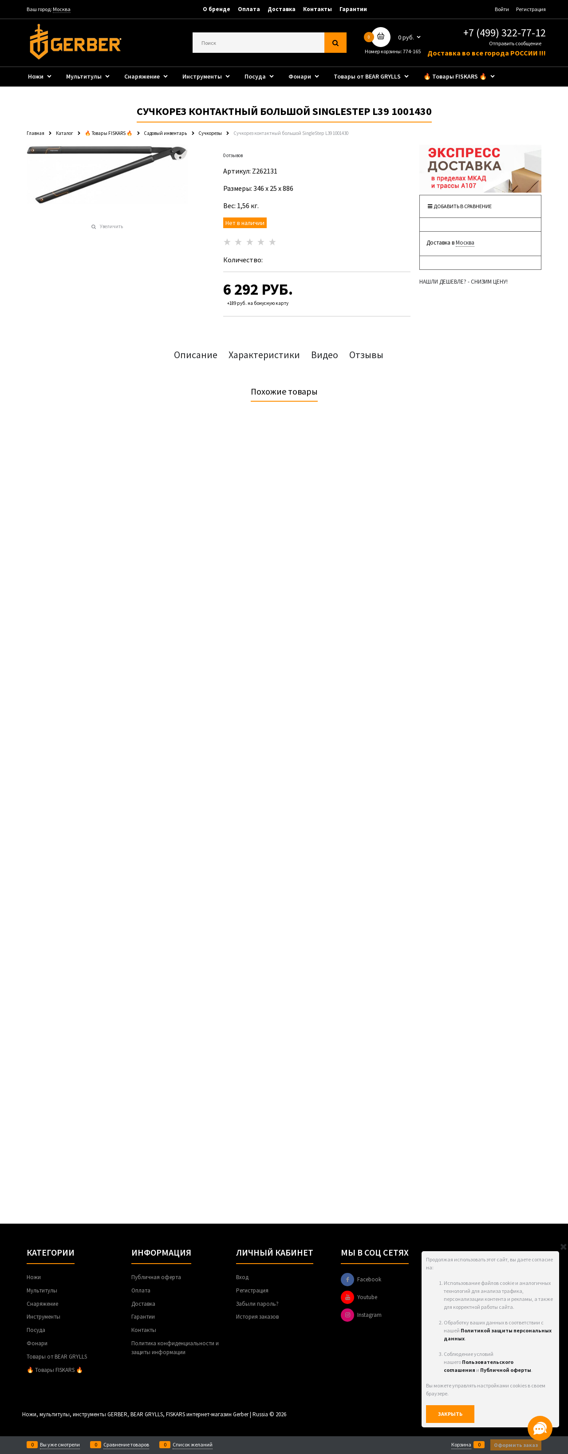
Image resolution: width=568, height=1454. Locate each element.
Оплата (249, 9)
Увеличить (111, 226)
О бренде (216, 9)
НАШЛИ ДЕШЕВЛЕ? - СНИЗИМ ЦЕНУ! (463, 281)
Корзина (461, 1444)
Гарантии (353, 9)
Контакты (317, 9)
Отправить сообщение (515, 43)
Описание (195, 355)
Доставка (282, 9)
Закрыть (450, 1414)
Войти (502, 9)
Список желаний (193, 1444)
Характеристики (264, 355)
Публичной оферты (505, 1370)
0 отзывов (233, 155)
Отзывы (366, 355)
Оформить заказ (516, 1445)
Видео (324, 355)
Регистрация (531, 9)
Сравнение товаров (126, 1444)
